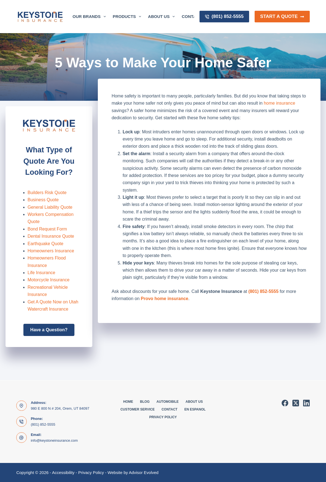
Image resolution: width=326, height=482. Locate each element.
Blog (145, 402)
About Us (162, 16)
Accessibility (63, 472)
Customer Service (137, 409)
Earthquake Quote (45, 243)
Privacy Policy (163, 417)
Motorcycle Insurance (48, 279)
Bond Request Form (47, 229)
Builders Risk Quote (47, 192)
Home (128, 402)
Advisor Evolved (144, 472)
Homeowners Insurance (51, 250)
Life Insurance (41, 272)
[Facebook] (285, 403)
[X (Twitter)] (295, 403)
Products (128, 16)
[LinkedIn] (306, 403)
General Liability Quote (50, 207)
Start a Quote (282, 16)
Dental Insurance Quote (51, 236)
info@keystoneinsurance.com (54, 440)
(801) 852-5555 (224, 16)
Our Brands (90, 16)
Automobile (168, 402)
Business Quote (43, 199)
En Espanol (195, 409)
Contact (169, 409)
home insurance (279, 103)
